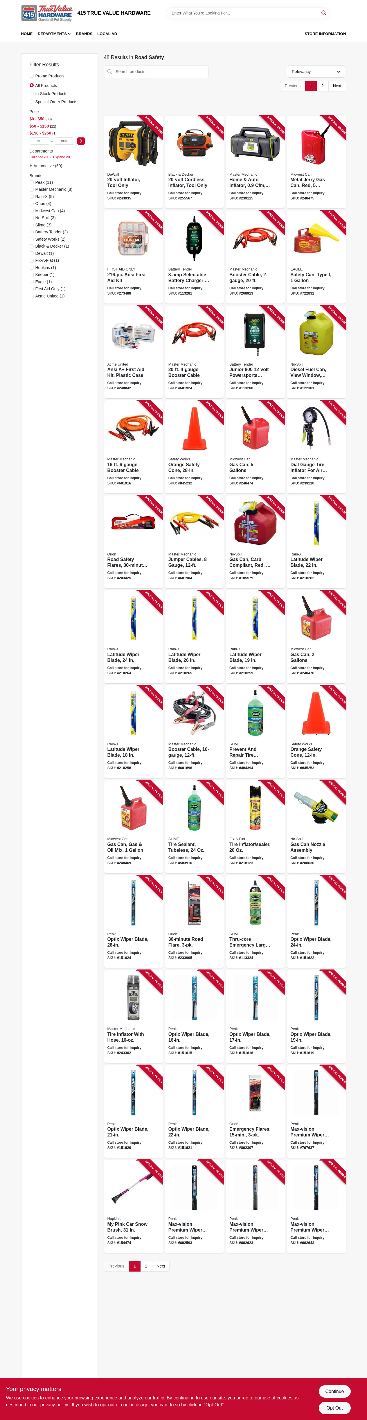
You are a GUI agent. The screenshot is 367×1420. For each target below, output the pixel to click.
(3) (45, 217)
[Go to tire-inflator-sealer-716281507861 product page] (255, 826)
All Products (46, 85)
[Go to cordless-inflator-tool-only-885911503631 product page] (194, 162)
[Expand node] (31, 165)
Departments (52, 34)
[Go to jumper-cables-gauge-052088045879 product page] (194, 542)
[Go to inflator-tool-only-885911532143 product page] (133, 162)
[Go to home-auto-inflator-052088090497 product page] (255, 162)
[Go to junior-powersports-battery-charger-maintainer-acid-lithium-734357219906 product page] (255, 352)
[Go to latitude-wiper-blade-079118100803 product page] (133, 636)
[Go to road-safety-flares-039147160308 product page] (133, 542)
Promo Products (49, 76)
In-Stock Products (51, 93)
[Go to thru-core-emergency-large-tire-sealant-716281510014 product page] (255, 921)
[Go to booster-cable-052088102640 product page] (255, 257)
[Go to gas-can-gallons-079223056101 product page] (255, 446)
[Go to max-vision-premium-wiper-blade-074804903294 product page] (194, 1206)
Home (27, 34)
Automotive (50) (48, 166)
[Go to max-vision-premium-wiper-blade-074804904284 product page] (316, 1111)
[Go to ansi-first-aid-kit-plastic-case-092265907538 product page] (133, 352)
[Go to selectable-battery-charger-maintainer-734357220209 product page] (194, 257)
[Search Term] (248, 13)
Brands (84, 34)
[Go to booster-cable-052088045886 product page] (133, 446)
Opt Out (334, 1408)
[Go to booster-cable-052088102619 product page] (194, 352)
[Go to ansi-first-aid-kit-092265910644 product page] (133, 257)
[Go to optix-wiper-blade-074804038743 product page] (133, 921)
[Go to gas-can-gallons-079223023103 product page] (316, 636)
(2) (51, 232)
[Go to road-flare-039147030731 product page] (194, 921)
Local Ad (107, 34)
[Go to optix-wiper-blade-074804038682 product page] (316, 1016)
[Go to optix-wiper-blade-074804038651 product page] (194, 1016)
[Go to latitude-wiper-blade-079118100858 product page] (133, 731)
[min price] (40, 141)
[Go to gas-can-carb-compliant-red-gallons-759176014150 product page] (255, 542)
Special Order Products (56, 101)
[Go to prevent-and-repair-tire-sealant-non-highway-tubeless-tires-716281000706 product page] (255, 731)
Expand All (61, 157)
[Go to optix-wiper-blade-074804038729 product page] (316, 921)
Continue (334, 1391)
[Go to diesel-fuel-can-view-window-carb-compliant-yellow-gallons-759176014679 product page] (316, 352)
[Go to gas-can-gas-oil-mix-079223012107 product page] (133, 826)
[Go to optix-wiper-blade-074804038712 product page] (194, 1111)
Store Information (325, 34)
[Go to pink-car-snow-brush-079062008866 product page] (133, 1206)
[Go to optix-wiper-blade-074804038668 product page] (255, 1016)
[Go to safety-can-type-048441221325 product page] (316, 257)
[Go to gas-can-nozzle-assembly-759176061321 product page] (316, 826)
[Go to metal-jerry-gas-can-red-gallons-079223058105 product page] (316, 162)
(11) (44, 182)
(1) (52, 246)
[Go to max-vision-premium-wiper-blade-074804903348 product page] (316, 1206)
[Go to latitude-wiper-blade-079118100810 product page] (316, 542)
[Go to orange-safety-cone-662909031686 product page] (316, 731)
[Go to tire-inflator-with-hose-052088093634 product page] (133, 1016)
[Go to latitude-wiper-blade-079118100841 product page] (255, 636)
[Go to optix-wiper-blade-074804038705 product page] (133, 1111)
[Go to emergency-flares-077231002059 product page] (255, 1111)
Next (337, 85)
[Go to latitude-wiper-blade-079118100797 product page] (194, 636)
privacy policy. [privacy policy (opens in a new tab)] (54, 1404)
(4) (43, 203)
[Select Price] (81, 141)
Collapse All (39, 157)
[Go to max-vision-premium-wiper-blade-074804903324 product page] (255, 1206)
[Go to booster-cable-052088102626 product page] (194, 731)
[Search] (324, 12)
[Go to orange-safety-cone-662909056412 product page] (194, 446)
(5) (44, 196)
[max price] (64, 141)
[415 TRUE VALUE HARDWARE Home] (47, 13)
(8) (54, 189)
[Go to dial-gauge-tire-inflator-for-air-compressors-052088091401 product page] (316, 446)
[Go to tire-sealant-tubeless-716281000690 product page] (194, 826)
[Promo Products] (32, 76)
